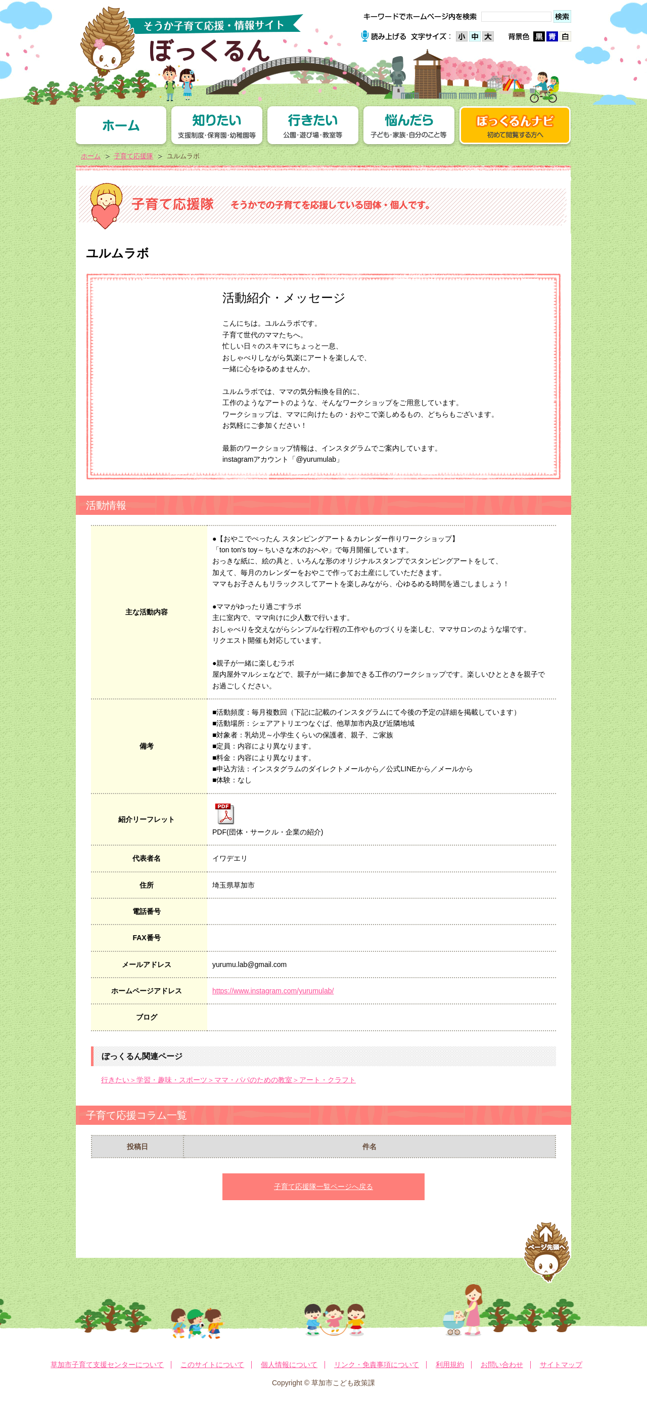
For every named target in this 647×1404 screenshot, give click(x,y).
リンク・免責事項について (376, 1365)
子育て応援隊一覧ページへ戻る (323, 1186)
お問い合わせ (502, 1365)
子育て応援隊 (133, 156)
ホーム (91, 156)
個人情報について (289, 1365)
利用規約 (450, 1365)
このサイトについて (212, 1365)
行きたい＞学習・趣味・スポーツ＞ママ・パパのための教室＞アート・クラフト (228, 1080)
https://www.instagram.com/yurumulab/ (273, 991)
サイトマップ (561, 1365)
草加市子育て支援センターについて (107, 1365)
